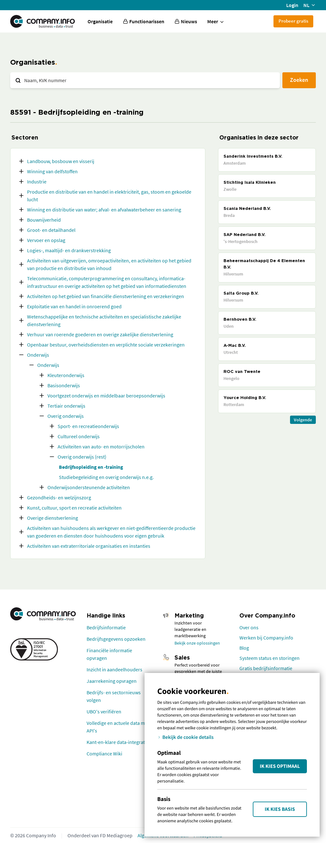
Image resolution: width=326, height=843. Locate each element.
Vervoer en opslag (46, 240)
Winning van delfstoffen (52, 171)
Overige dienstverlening (52, 518)
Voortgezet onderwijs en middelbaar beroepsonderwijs (106, 395)
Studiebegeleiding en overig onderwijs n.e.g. (106, 477)
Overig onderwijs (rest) (82, 457)
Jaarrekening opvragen (112, 681)
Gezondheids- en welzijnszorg (59, 497)
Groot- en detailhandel (51, 230)
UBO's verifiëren (104, 711)
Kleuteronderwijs (65, 375)
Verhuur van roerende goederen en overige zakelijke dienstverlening (100, 334)
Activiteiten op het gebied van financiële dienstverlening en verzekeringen (105, 296)
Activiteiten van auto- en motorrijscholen (101, 446)
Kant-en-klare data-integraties (119, 742)
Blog (244, 648)
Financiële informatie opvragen (109, 654)
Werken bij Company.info (266, 637)
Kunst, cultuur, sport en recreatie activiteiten (74, 507)
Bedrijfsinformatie (106, 627)
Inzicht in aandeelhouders (114, 669)
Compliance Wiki (104, 753)
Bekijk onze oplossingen (197, 643)
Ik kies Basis (280, 809)
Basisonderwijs (63, 385)
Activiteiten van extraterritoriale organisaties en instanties (88, 546)
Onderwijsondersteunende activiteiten (88, 487)
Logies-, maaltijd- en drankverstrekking (69, 250)
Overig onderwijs (65, 416)
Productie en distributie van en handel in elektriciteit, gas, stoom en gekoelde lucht (109, 196)
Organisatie (100, 21)
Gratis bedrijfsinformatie (265, 668)
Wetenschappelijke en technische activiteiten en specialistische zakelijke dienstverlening (104, 320)
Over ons (249, 627)
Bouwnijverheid (44, 220)
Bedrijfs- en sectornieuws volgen (114, 696)
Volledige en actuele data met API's (118, 727)
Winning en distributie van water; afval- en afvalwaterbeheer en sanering (104, 209)
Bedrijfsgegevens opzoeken (116, 639)
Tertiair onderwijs (66, 406)
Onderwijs (38, 355)
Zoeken (299, 79)
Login (292, 5)
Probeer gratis (293, 21)
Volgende (303, 420)
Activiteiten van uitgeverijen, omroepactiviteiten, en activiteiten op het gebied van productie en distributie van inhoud (109, 264)
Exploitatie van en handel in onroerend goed (74, 306)
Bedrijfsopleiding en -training (91, 467)
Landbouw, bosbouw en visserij (60, 161)
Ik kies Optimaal (280, 766)
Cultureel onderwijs (79, 436)
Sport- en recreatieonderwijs (88, 426)
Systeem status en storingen (269, 658)
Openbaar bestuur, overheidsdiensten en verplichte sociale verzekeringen (106, 344)
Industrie (36, 181)
